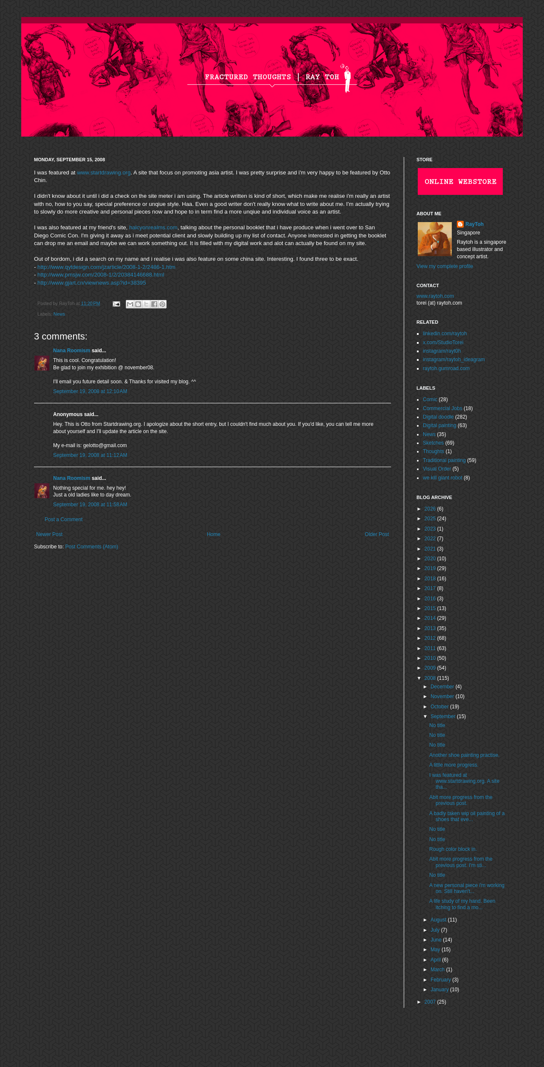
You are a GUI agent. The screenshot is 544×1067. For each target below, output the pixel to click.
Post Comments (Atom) (91, 547)
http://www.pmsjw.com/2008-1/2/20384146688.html (100, 274)
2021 (431, 549)
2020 (431, 559)
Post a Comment (63, 519)
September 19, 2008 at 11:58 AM (90, 505)
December (443, 687)
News (59, 314)
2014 (431, 618)
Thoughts (433, 451)
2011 (431, 648)
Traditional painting (444, 460)
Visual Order (437, 469)
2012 (431, 638)
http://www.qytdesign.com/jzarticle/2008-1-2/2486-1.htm (106, 267)
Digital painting (439, 425)
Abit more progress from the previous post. (461, 800)
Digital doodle (438, 417)
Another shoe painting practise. (464, 755)
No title (437, 725)
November (443, 696)
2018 (431, 579)
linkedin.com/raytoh (445, 334)
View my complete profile (444, 266)
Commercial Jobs (442, 408)
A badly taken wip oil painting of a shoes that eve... (466, 816)
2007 (431, 1002)
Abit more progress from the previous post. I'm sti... (461, 862)
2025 (431, 519)
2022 (431, 539)
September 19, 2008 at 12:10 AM (90, 391)
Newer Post (49, 534)
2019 (431, 568)
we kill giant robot (442, 478)
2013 (431, 628)
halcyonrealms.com (153, 227)
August (439, 920)
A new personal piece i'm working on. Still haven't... (466, 888)
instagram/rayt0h (442, 351)
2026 (431, 509)
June (437, 940)
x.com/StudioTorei (443, 342)
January (440, 990)
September (444, 716)
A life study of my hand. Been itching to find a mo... (462, 904)
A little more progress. (454, 765)
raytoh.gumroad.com (446, 368)
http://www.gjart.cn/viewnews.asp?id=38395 (91, 283)
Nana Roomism (71, 351)
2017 (431, 588)
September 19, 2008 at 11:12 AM (90, 455)
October (440, 707)
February (441, 980)
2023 (431, 529)
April (436, 960)
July (436, 930)
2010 (431, 658)
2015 (431, 608)
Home (214, 534)
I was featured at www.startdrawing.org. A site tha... (464, 781)
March (438, 970)
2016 (431, 599)
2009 (431, 668)
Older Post (377, 534)
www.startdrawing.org (103, 172)
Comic (430, 399)
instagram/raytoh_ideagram (454, 359)
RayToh (474, 224)
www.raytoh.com (435, 296)
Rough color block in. (453, 849)
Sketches (433, 443)
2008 (431, 678)
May (436, 950)
